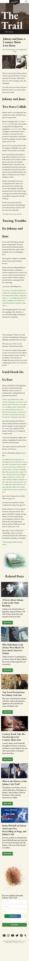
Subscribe (14, 924)
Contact (15, 942)
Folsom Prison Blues (16, 129)
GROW (22, 942)
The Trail (9, 32)
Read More (7, 622)
